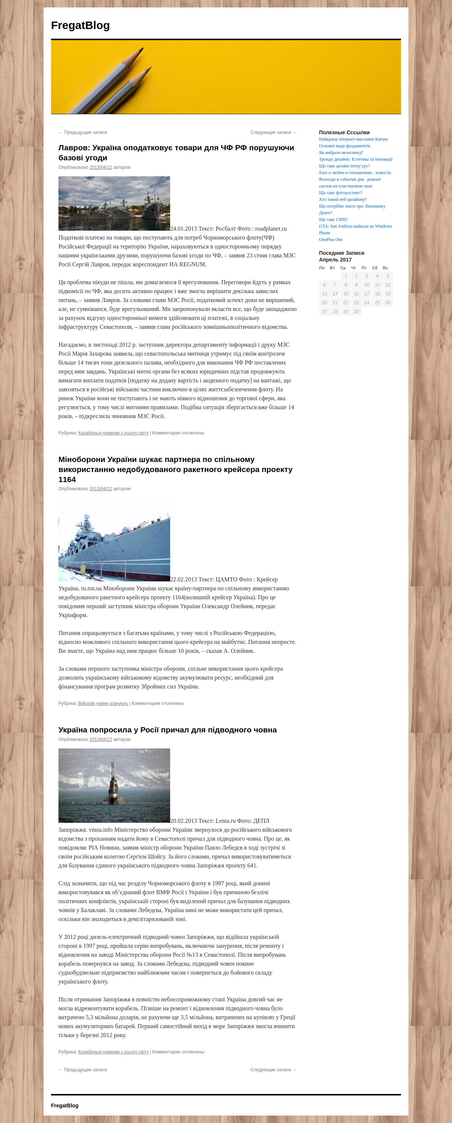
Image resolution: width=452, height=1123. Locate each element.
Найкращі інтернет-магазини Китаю (353, 139)
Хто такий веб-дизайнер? (343, 199)
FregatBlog (80, 25)
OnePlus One (331, 239)
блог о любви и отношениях (345, 172)
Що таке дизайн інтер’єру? (344, 166)
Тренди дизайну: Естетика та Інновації (355, 159)
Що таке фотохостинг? (340, 192)
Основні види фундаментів (344, 145)
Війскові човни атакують (103, 703)
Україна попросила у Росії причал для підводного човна (167, 729)
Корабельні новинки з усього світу (113, 433)
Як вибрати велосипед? (341, 152)
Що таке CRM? (333, 219)
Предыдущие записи (82, 132)
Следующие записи (274, 132)
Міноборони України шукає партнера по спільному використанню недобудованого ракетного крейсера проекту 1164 (175, 469)
